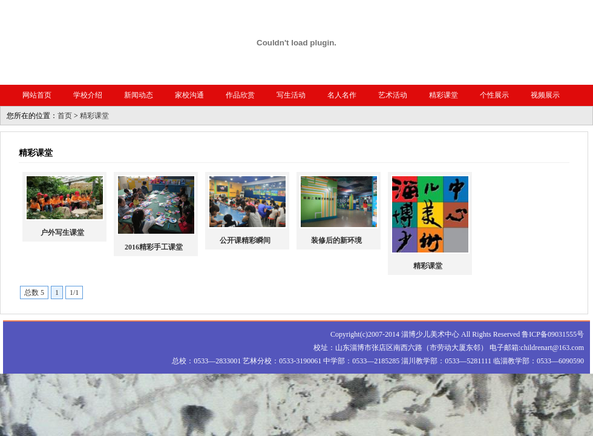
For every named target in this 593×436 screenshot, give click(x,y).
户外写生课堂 (62, 232)
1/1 (74, 292)
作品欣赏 (240, 95)
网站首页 (36, 95)
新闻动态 (138, 95)
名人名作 (341, 95)
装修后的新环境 (336, 240)
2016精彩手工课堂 (154, 247)
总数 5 (34, 292)
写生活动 (291, 95)
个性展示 (494, 95)
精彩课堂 (443, 95)
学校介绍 (87, 95)
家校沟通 (189, 95)
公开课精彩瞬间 (245, 240)
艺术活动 (392, 95)
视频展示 (545, 95)
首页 (64, 115)
